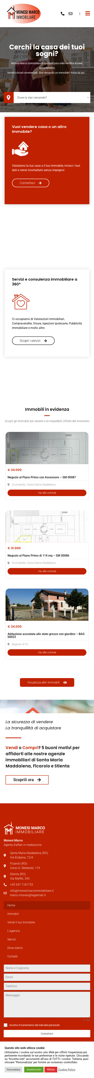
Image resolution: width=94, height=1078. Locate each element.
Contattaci (47, 1033)
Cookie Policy (66, 1069)
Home (11, 905)
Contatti (12, 956)
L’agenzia (13, 931)
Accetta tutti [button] (34, 1069)
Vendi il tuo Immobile (21, 922)
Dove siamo (15, 948)
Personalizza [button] (13, 1069)
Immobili (13, 914)
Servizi (11, 939)
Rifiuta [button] (51, 1069)
